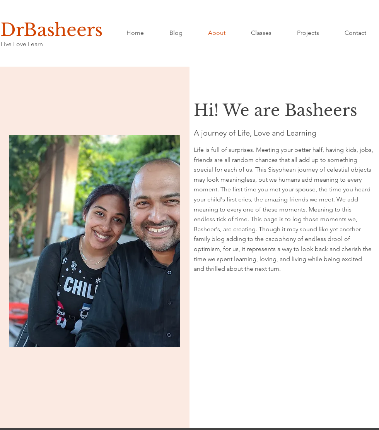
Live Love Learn (22, 44)
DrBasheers (51, 30)
